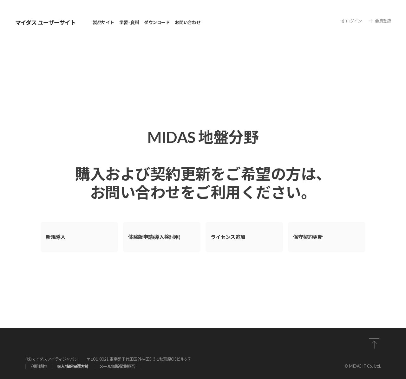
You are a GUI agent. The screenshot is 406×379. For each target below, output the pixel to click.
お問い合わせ (187, 22)
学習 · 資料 (129, 22)
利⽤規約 (39, 366)
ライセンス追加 (228, 237)
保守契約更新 (308, 237)
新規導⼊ (55, 237)
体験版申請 (154, 237)
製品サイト (103, 22)
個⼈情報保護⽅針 (73, 366)
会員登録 (380, 21)
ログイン (351, 21)
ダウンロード (157, 22)
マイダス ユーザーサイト (45, 22)
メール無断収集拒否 (117, 366)
